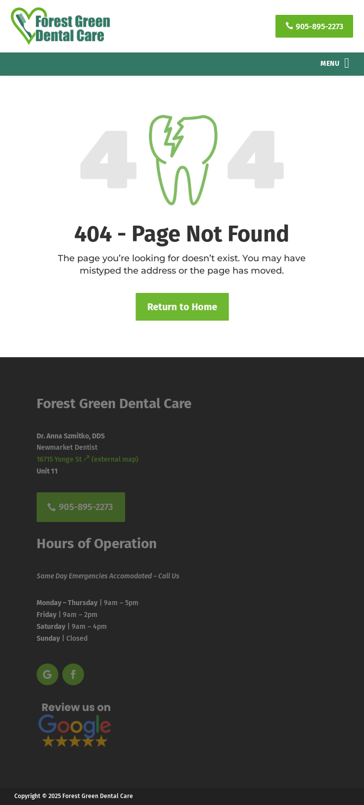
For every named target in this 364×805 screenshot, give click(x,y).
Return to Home (182, 306)
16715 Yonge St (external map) (87, 459)
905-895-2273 (314, 26)
